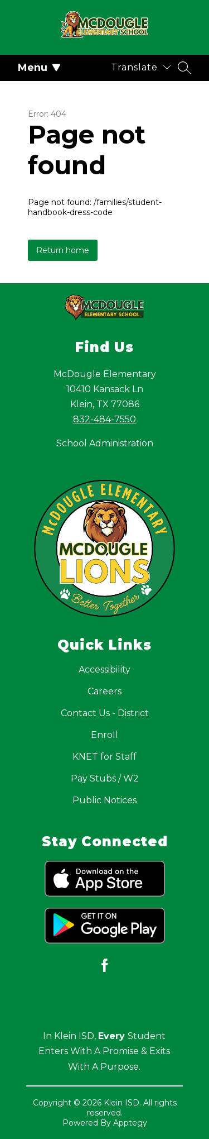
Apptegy (130, 1123)
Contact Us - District (105, 713)
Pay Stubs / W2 (105, 778)
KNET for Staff (104, 756)
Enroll (104, 735)
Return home (62, 250)
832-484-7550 (104, 419)
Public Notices (104, 800)
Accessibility (104, 669)
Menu (39, 67)
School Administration (104, 443)
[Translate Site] (140, 67)
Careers (104, 691)
